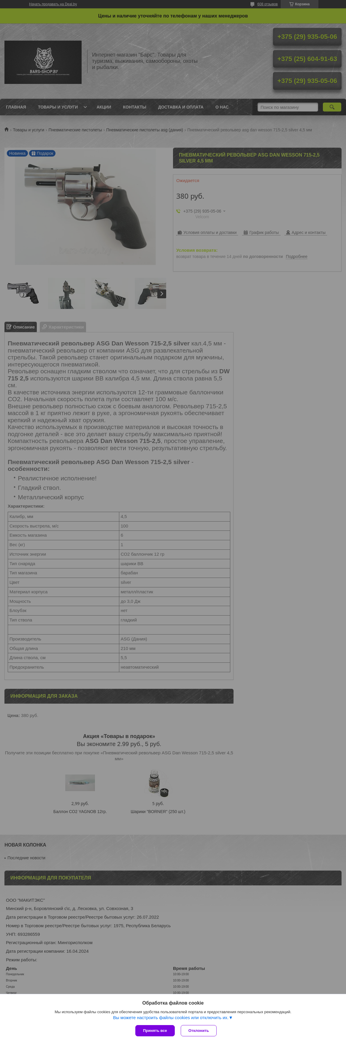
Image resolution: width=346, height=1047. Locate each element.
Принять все (155, 1030)
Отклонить (198, 1030)
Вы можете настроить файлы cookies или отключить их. (170, 1017)
